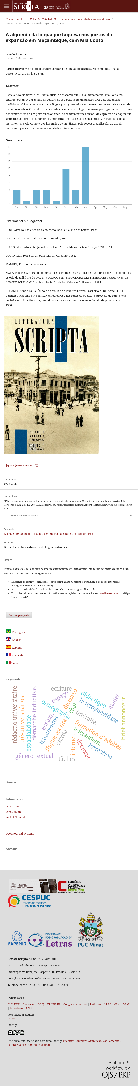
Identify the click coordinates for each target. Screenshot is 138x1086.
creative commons (110, 593)
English (13, 640)
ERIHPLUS (53, 1004)
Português (15, 632)
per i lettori (12, 806)
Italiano (13, 663)
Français (17, 655)
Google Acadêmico (75, 1004)
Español (14, 647)
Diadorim (29, 1004)
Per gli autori (13, 811)
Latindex (95, 1004)
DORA (11, 1018)
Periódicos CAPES (21, 1008)
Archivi (21, 19)
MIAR (126, 1004)
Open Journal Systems (20, 833)
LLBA (107, 1004)
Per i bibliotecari (15, 817)
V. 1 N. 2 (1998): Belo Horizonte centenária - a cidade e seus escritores (70, 19)
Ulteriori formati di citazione (22, 515)
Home (9, 19)
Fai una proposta (18, 615)
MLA (117, 1004)
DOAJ (41, 1004)
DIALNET (14, 1004)
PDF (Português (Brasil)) (23, 465)
